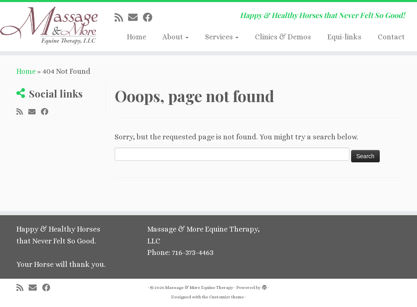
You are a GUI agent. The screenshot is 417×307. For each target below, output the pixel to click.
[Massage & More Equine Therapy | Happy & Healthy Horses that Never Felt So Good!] (48, 26)
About (175, 37)
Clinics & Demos (283, 37)
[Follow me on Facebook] (150, 17)
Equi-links (344, 37)
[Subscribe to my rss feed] (121, 17)
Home (136, 37)
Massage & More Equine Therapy (199, 287)
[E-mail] (135, 17)
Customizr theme (226, 297)
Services (222, 37)
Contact (391, 37)
